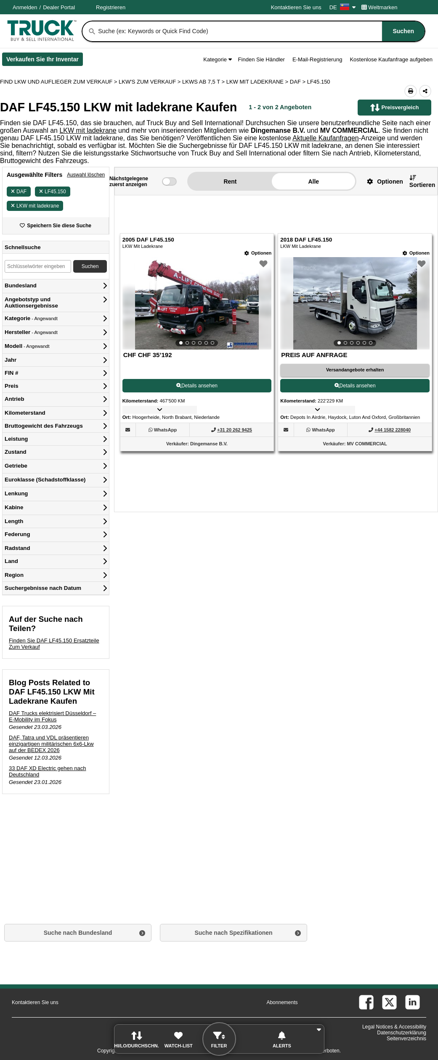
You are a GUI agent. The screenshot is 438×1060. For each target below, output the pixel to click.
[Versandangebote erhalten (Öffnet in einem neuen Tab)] (355, 370)
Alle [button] (313, 181)
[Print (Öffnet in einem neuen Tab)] (410, 91)
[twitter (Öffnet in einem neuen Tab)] (389, 1002)
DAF (19, 192)
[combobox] (260, 31)
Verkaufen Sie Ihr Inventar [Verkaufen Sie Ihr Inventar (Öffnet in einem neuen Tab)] (44, 61)
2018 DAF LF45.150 (306, 240)
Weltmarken (379, 7)
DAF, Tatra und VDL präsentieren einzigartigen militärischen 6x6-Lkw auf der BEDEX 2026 (51, 743)
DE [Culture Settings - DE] (342, 7)
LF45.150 (52, 192)
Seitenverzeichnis (406, 1039)
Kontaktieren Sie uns (296, 7)
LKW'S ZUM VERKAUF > (150, 82)
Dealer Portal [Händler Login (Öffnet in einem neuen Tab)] (59, 7)
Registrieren (110, 7)
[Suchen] (92, 31)
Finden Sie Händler (261, 59)
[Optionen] (257, 253)
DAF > (298, 82)
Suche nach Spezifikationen (233, 932)
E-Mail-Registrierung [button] (317, 59)
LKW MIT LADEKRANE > (258, 82)
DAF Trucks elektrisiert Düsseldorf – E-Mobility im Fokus (52, 716)
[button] (382, 181)
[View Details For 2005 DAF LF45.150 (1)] (197, 303)
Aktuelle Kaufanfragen (325, 138)
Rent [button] (229, 181)
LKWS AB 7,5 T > (204, 82)
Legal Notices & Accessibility (394, 1027)
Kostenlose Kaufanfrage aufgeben (391, 59)
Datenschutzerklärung (401, 1033)
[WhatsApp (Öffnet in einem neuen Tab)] (165, 429)
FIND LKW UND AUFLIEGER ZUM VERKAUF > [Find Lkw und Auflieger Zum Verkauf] (59, 82)
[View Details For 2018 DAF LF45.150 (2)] (355, 303)
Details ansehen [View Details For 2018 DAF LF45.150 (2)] (355, 386)
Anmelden (25, 7)
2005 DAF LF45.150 (148, 240)
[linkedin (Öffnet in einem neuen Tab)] (412, 1002)
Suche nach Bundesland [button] (78, 932)
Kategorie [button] (217, 59)
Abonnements (281, 1002)
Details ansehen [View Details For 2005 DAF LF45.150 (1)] (197, 386)
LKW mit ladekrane (87, 130)
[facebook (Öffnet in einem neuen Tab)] (366, 1002)
